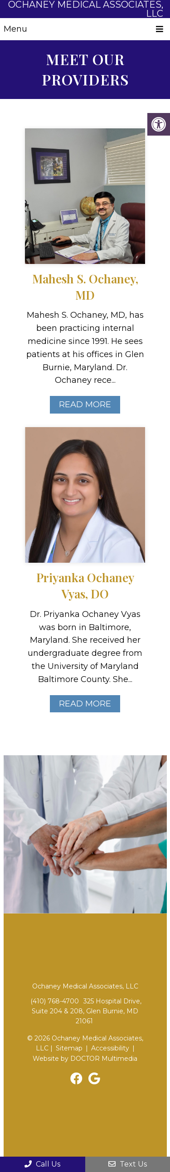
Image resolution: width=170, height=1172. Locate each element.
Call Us (42, 1164)
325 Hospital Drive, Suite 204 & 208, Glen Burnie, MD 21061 (86, 1011)
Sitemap (69, 1048)
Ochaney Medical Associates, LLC (85, 9)
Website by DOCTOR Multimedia (85, 1058)
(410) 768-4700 (54, 1001)
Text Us (127, 1164)
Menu (15, 29)
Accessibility (110, 1048)
